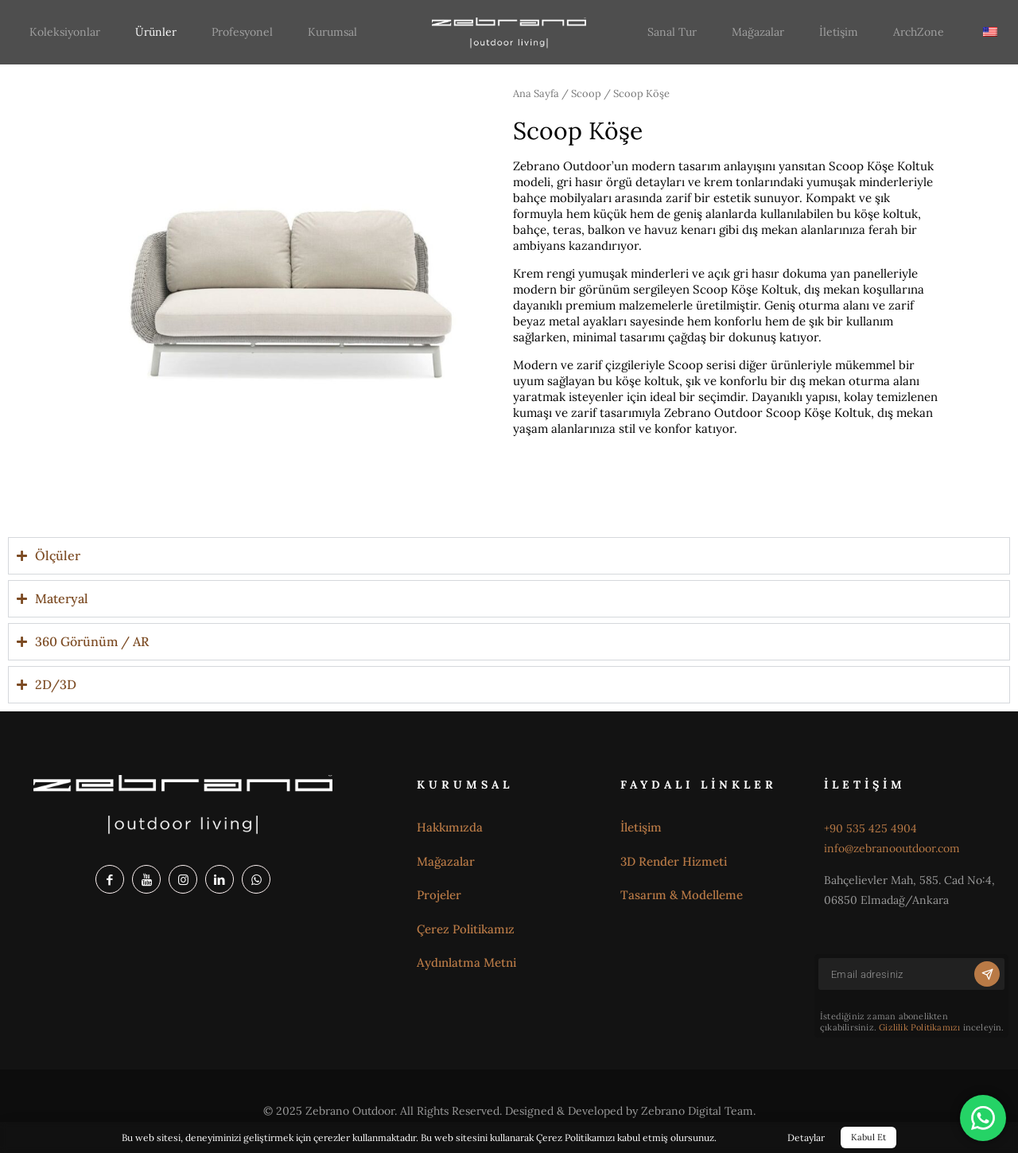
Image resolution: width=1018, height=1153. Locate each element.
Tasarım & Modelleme (681, 894)
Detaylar (806, 1137)
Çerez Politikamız (466, 929)
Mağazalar (446, 861)
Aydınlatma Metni (466, 962)
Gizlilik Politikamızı (919, 1027)
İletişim (641, 827)
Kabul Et (868, 1137)
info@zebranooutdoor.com (892, 848)
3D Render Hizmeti (673, 861)
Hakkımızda (450, 827)
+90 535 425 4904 (870, 828)
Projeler (439, 894)
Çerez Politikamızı (575, 1137)
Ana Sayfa (536, 93)
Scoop (586, 93)
